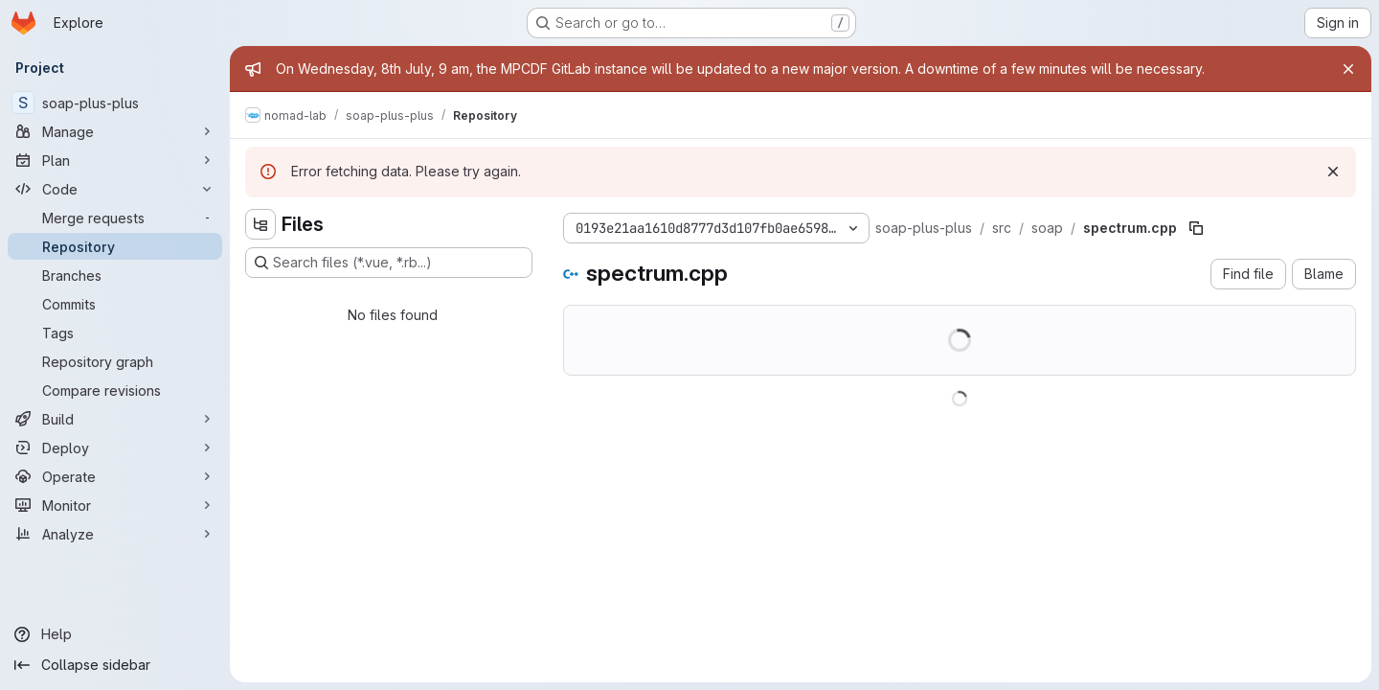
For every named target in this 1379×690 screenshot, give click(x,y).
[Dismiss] (1333, 171)
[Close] (1348, 69)
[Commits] (115, 303)
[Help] (115, 634)
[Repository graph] (115, 361)
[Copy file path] (1196, 228)
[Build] (115, 418)
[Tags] (115, 332)
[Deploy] (115, 447)
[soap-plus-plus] (115, 102)
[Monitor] (115, 505)
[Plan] (115, 160)
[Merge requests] (115, 217)
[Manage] (115, 131)
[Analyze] (115, 533)
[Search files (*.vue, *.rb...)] (388, 262)
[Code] (115, 188)
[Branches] (115, 275)
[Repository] (115, 246)
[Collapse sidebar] (115, 665)
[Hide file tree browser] (260, 224)
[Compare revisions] (115, 390)
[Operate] (115, 476)
